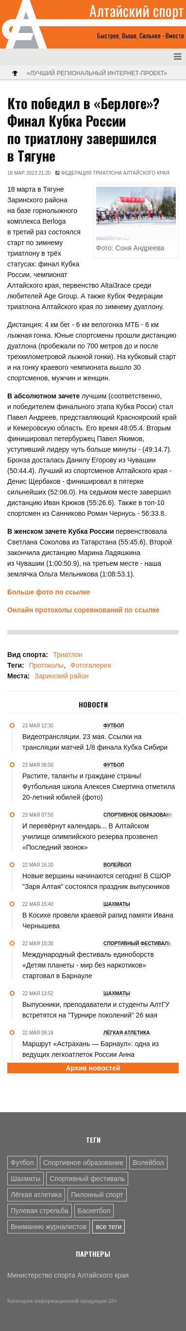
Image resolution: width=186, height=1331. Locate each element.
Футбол (22, 1163)
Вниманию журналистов (48, 1227)
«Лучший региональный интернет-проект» (97, 73)
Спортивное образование (83, 1163)
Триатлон (68, 654)
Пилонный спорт (97, 1195)
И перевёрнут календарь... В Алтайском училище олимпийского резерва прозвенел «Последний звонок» (90, 836)
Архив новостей (93, 1068)
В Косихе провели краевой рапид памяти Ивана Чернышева (97, 920)
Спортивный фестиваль (87, 1179)
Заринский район (61, 676)
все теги (108, 1227)
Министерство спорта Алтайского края (68, 1275)
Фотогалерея (90, 665)
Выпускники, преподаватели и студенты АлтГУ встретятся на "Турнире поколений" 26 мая (95, 1010)
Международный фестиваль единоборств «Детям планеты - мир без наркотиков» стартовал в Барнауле (88, 965)
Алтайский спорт (136, 10)
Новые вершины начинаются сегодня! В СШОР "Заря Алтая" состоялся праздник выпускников (96, 881)
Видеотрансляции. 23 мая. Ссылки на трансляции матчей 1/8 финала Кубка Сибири (95, 742)
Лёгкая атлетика (36, 1195)
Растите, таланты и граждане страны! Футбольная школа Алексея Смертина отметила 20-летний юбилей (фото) (98, 786)
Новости (93, 704)
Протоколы (46, 665)
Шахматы (25, 1179)
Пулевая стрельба (39, 1211)
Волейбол (148, 1163)
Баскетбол (94, 1211)
